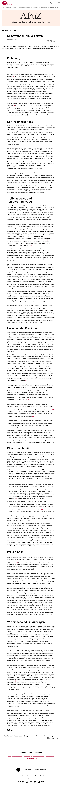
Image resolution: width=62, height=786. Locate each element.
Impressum (9, 775)
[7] (23, 255)
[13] (16, 498)
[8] (26, 380)
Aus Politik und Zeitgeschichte (19, 7)
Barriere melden (51, 775)
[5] (41, 241)
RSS (35, 775)
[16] (8, 608)
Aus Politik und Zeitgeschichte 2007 (33, 7)
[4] (47, 240)
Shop (3, 7)
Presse (44, 775)
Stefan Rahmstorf (12, 39)
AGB (9, 756)
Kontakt (39, 775)
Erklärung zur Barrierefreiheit (31, 778)
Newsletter (29, 775)
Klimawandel (44, 7)
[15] (17, 562)
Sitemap (23, 775)
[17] (15, 681)
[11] (53, 409)
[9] (21, 385)
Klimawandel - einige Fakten (55, 7)
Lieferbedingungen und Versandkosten (34, 756)
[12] (33, 416)
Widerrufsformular (31, 758)
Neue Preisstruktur (17, 756)
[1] (13, 76)
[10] (28, 399)
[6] (31, 245)
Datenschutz (17, 775)
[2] (14, 105)
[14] (42, 509)
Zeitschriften (8, 7)
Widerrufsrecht (50, 756)
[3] (7, 111)
